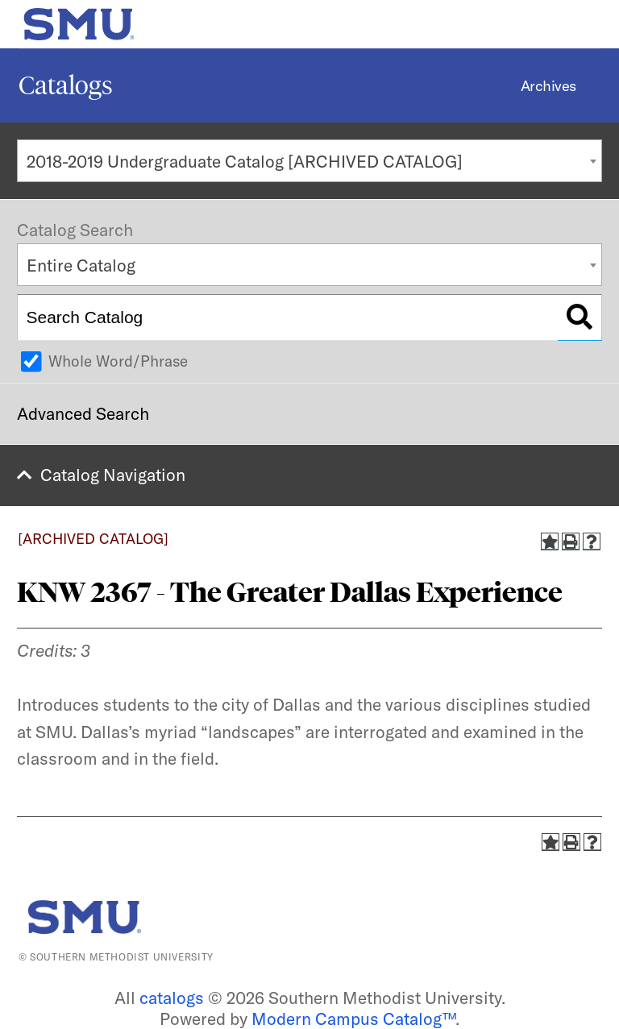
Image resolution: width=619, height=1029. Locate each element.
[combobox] (309, 160)
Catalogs (66, 85)
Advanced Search (83, 413)
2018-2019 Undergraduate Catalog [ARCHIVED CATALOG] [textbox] (245, 161)
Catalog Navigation (112, 474)
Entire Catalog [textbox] (81, 265)
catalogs (171, 997)
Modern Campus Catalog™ (353, 1018)
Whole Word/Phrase (118, 361)
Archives (548, 86)
